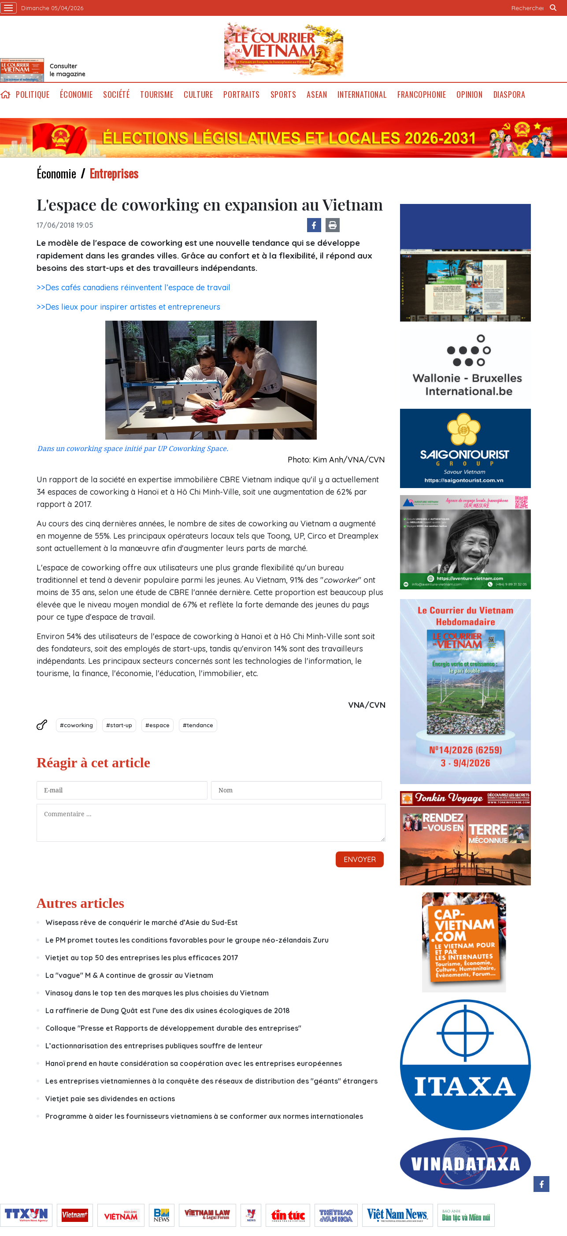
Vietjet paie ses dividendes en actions (110, 1098)
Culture (198, 94)
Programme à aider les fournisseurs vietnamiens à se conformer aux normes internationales (204, 1116)
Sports (283, 94)
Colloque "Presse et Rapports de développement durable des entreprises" (173, 1028)
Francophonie (421, 94)
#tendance (198, 725)
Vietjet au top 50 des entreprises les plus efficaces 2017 (141, 957)
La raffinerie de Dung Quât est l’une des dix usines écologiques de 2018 (167, 1010)
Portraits (241, 94)
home (5, 94)
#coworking (76, 725)
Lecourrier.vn (283, 48)
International (362, 94)
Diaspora (509, 94)
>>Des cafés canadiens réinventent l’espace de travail (133, 287)
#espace (157, 725)
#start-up (119, 725)
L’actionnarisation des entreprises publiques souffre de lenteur (154, 1045)
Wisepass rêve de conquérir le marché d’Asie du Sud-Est (141, 922)
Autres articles (80, 903)
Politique (32, 94)
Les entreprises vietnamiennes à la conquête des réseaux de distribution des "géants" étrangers (211, 1081)
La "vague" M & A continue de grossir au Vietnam (129, 975)
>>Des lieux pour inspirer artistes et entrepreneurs (128, 307)
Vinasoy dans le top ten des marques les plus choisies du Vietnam (157, 992)
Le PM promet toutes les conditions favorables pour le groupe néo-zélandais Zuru (187, 940)
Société (116, 94)
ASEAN (317, 94)
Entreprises (113, 173)
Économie (76, 94)
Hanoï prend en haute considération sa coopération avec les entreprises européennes (193, 1063)
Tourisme (156, 94)
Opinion (469, 94)
